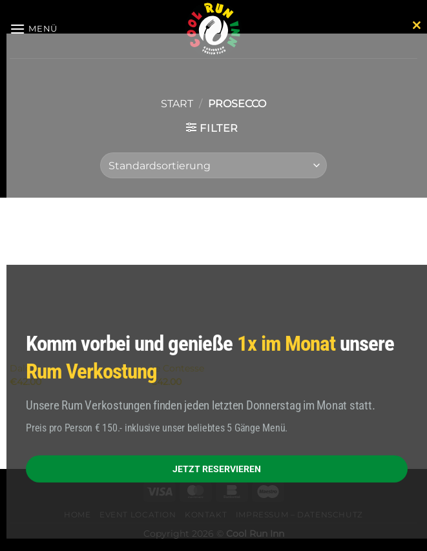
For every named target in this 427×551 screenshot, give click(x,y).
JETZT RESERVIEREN (216, 468)
